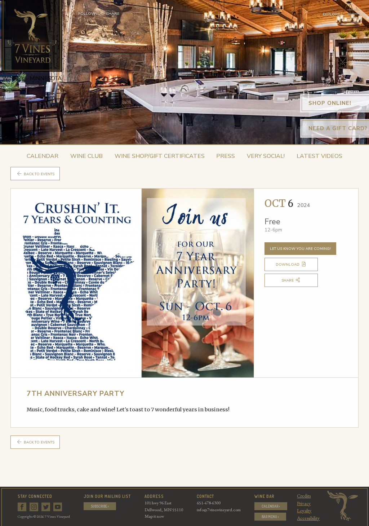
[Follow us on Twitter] (46, 506)
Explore (331, 14)
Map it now (153, 516)
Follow (86, 13)
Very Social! (266, 156)
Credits (304, 495)
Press (225, 156)
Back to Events (36, 174)
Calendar (42, 156)
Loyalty (305, 510)
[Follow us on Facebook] (22, 506)
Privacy (304, 503)
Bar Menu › (270, 517)
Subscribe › (100, 506)
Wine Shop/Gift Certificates (160, 156)
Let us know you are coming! (301, 249)
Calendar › (270, 506)
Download (295, 265)
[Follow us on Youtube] (58, 506)
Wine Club (86, 156)
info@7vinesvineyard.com (218, 510)
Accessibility (309, 518)
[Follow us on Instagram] (34, 506)
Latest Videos (319, 156)
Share (112, 13)
